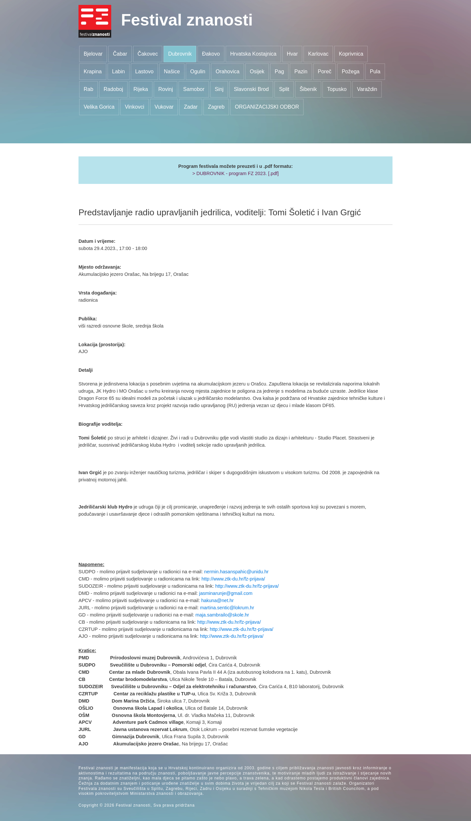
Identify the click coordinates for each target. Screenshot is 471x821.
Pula (375, 71)
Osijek (257, 71)
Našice (172, 71)
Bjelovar (93, 54)
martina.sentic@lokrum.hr (227, 607)
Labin (118, 71)
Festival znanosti (187, 20)
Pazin (300, 71)
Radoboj (113, 89)
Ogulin (197, 71)
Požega (350, 71)
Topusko (337, 89)
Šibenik (308, 89)
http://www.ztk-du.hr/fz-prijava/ (233, 578)
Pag (279, 71)
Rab (88, 89)
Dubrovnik (180, 54)
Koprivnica (351, 54)
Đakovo (211, 54)
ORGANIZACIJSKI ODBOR (267, 107)
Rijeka (140, 89)
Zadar (191, 107)
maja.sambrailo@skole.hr (222, 614)
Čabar (120, 54)
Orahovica (227, 71)
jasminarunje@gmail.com (226, 593)
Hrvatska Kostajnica (253, 54)
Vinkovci (134, 107)
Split (284, 89)
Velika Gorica (99, 107)
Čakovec (147, 54)
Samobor (193, 89)
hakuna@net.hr (217, 600)
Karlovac (318, 54)
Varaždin (367, 89)
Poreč (325, 71)
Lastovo (144, 71)
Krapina (93, 71)
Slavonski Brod (251, 89)
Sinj (219, 89)
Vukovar (164, 107)
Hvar (292, 54)
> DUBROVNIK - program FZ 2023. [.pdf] (235, 173)
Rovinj (165, 89)
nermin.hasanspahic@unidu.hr (236, 571)
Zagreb (216, 107)
